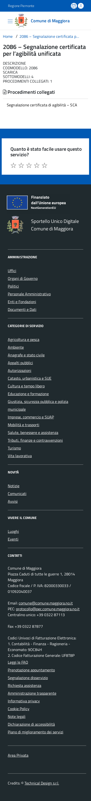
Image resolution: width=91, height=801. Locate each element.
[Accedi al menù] (3, 20)
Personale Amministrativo (29, 294)
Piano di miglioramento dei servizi (35, 732)
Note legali (16, 716)
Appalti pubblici (20, 363)
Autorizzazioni (19, 370)
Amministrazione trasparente (32, 693)
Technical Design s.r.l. (42, 783)
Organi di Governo (23, 278)
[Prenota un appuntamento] (74, 6)
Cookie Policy (18, 709)
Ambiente (16, 347)
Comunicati (17, 493)
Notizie (13, 486)
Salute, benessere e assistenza (33, 432)
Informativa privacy (24, 701)
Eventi (13, 539)
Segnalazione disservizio (28, 678)
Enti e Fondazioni (22, 302)
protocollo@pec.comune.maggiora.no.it (48, 609)
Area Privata (18, 755)
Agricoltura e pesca (23, 339)
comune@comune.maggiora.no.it (46, 603)
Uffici (12, 271)
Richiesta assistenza (24, 685)
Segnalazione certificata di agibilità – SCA (42, 105)
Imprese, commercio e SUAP (31, 417)
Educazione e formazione (28, 394)
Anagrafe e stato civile (26, 355)
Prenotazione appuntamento (31, 670)
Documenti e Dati (22, 309)
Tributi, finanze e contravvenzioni (35, 440)
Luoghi (13, 531)
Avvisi (13, 501)
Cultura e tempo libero (26, 386)
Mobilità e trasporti (23, 425)
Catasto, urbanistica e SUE (29, 378)
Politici (13, 286)
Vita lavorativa (20, 456)
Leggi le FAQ (18, 662)
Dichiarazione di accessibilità (31, 724)
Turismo (14, 448)
